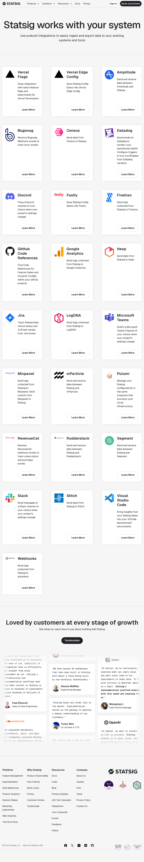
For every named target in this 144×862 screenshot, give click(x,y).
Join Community (60, 812)
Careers (80, 781)
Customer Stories (36, 800)
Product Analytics (11, 794)
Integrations (57, 806)
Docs (77, 3)
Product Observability (37, 775)
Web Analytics (9, 815)
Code (54, 781)
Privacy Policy (83, 800)
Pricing (86, 3)
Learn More (28, 109)
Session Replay (10, 800)
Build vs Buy (33, 788)
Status (55, 830)
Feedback (57, 824)
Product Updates (60, 794)
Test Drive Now (10, 822)
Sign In (113, 3)
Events (55, 818)
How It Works (33, 781)
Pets (78, 788)
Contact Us (81, 806)
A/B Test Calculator (61, 800)
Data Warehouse (10, 788)
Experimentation (10, 781)
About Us (81, 775)
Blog (54, 788)
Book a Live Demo (131, 3)
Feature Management (12, 775)
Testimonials (72, 640)
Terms (79, 794)
